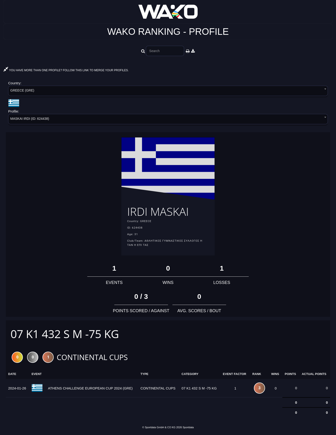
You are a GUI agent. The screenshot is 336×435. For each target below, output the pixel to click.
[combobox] (168, 92)
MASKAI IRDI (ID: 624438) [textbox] (29, 118)
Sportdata (188, 427)
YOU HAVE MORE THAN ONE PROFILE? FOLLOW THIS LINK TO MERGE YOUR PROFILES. (66, 70)
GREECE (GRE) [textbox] (22, 90)
